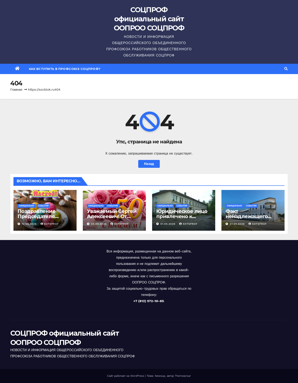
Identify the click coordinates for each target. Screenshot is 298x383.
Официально (26, 206)
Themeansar (183, 375)
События (43, 206)
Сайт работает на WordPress (126, 375)
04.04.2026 (99, 223)
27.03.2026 (238, 223)
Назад (149, 164)
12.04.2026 (30, 223)
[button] (286, 69)
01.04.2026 (168, 223)
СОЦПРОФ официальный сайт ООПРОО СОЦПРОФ (149, 18)
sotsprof (50, 223)
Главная (16, 89)
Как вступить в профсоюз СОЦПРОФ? (65, 69)
